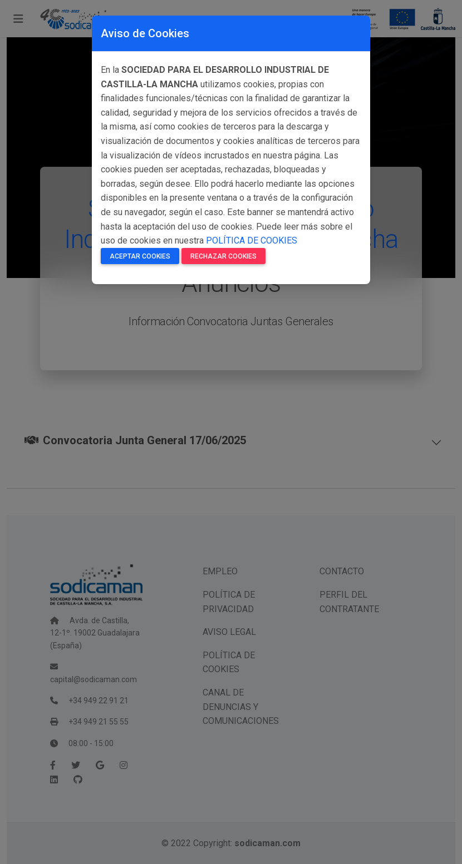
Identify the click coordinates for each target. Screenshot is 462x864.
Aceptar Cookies (140, 256)
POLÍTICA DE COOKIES (251, 240)
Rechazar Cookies (223, 256)
